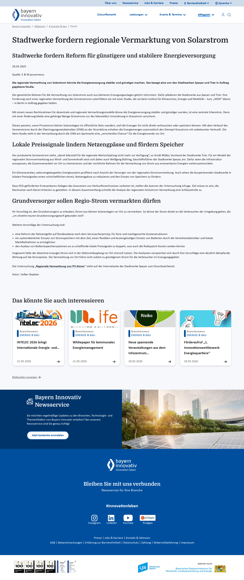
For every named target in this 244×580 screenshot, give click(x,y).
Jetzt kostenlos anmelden (48, 435)
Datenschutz (131, 542)
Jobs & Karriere (154, 3)
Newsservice (130, 3)
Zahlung (146, 542)
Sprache (222, 3)
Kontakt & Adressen (138, 538)
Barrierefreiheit (195, 3)
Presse (174, 3)
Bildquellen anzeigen (24, 377)
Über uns (110, 3)
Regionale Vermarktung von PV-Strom (60, 266)
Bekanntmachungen (70, 542)
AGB (53, 542)
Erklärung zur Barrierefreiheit (103, 542)
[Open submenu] (146, 14)
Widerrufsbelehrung (166, 542)
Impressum (187, 542)
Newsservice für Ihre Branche (122, 490)
